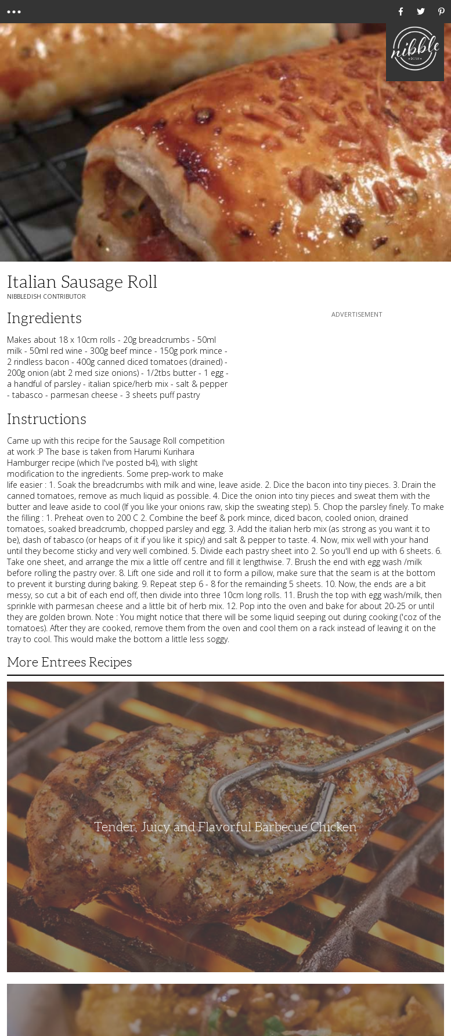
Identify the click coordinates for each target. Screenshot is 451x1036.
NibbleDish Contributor (46, 296)
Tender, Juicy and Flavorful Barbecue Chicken (225, 827)
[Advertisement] (357, 392)
